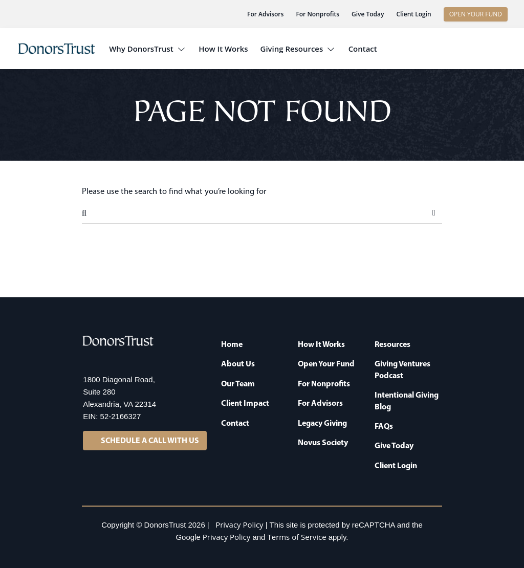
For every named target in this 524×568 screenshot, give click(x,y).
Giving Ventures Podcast (402, 369)
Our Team (238, 383)
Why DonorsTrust (141, 48)
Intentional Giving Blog (407, 400)
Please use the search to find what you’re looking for (174, 191)
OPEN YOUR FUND (475, 14)
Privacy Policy (239, 524)
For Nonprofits (317, 14)
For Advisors (265, 14)
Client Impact (245, 403)
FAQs (384, 426)
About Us (238, 363)
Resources (392, 344)
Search (434, 213)
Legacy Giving (322, 423)
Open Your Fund (326, 363)
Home (232, 344)
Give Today (368, 14)
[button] (477, 48)
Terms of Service (297, 537)
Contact (362, 48)
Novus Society (323, 442)
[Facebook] (130, 361)
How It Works (223, 48)
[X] (109, 361)
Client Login (413, 14)
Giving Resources (291, 48)
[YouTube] (150, 361)
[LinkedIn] (89, 361)
